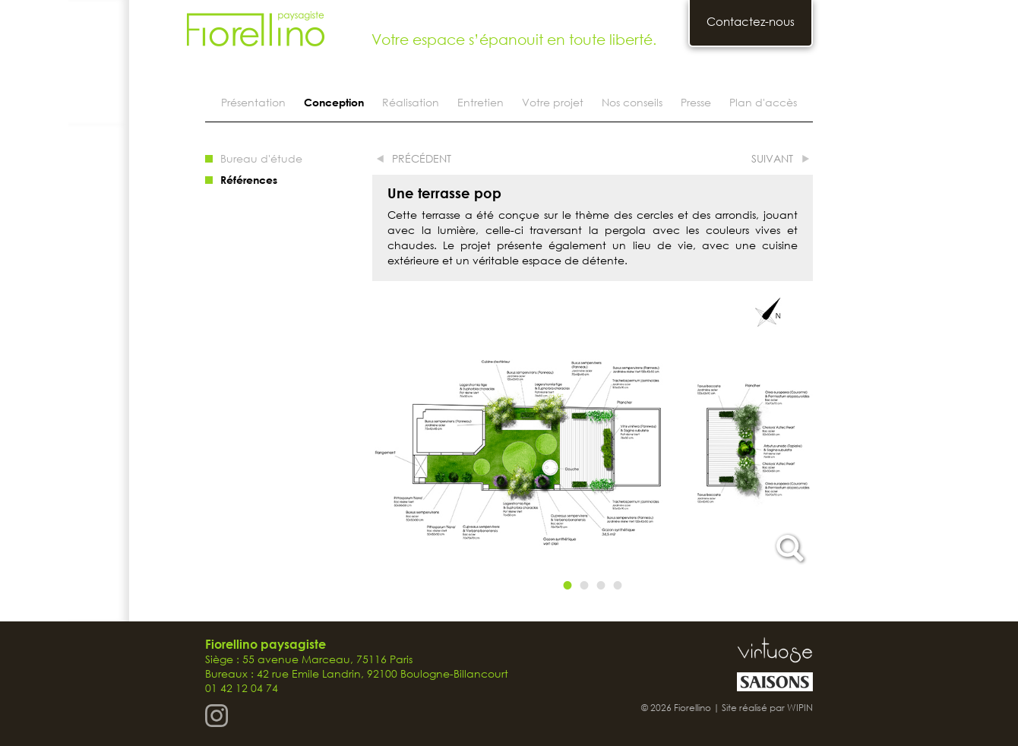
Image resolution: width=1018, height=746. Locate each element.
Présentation (253, 102)
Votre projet (552, 102)
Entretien (480, 102)
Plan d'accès (763, 102)
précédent (421, 158)
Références (248, 179)
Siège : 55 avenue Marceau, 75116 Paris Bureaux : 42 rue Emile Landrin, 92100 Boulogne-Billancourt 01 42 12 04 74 (356, 666)
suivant (772, 158)
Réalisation (410, 102)
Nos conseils (632, 102)
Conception (334, 102)
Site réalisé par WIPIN (767, 707)
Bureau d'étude (261, 158)
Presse (696, 102)
